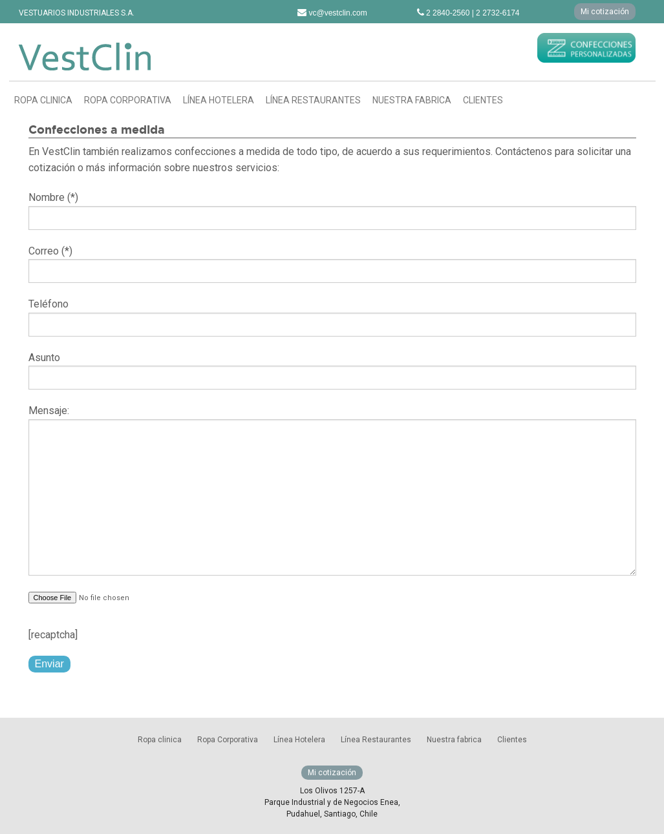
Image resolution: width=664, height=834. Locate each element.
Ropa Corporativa (127, 100)
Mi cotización (605, 11)
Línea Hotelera (218, 100)
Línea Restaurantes (313, 100)
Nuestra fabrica (411, 100)
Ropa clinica (43, 100)
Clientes (483, 100)
